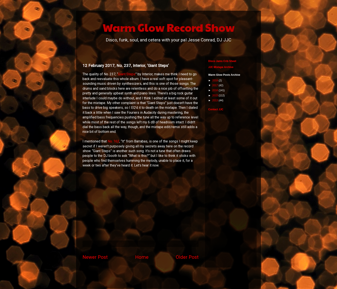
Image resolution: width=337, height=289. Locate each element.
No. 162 (113, 141)
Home (142, 257)
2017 (215, 85)
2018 (215, 80)
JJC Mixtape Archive (220, 67)
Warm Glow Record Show (169, 27)
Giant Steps (126, 74)
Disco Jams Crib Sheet (222, 61)
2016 (215, 90)
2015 (215, 95)
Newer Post (95, 257)
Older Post (187, 257)
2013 (215, 100)
